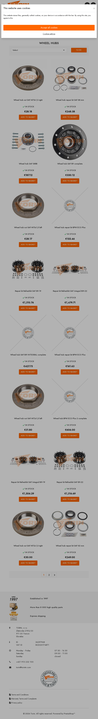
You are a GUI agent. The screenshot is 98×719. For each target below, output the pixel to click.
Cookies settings (49, 34)
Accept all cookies (49, 27)
